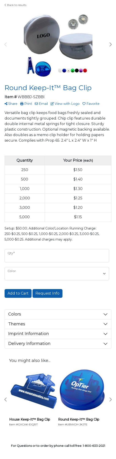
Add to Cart (18, 293)
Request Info (47, 293)
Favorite (91, 104)
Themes (16, 324)
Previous (5, 44)
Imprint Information (28, 333)
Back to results (15, 5)
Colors (14, 314)
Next (110, 44)
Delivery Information (29, 343)
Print (26, 104)
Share (11, 104)
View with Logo (65, 104)
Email (41, 104)
